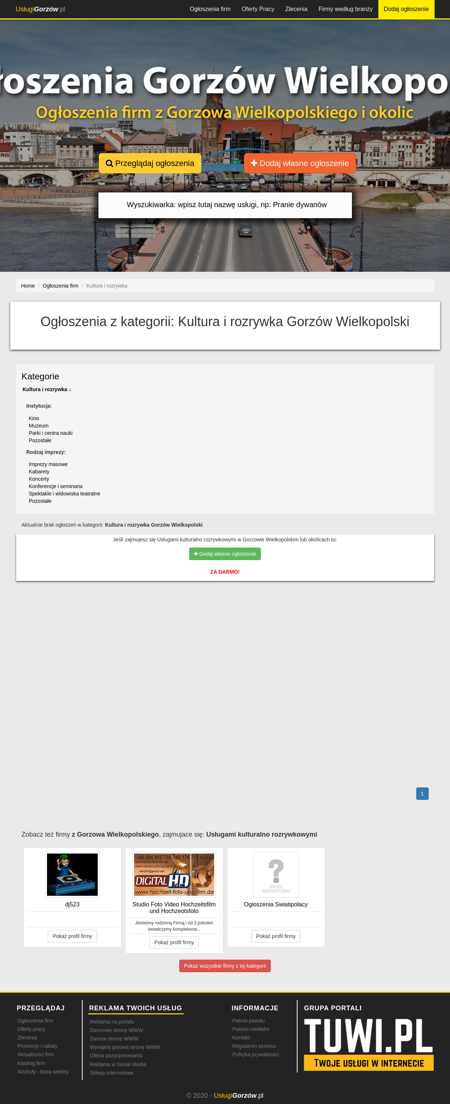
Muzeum (39, 426)
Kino (34, 418)
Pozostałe (40, 440)
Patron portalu (249, 1021)
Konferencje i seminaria (56, 486)
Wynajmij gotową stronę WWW (125, 1047)
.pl (40, 9)
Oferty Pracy (258, 9)
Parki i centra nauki (51, 433)
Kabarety (39, 472)
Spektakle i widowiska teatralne (65, 494)
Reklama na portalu (112, 1022)
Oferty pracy (32, 1029)
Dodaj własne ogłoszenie (300, 163)
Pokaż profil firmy (72, 936)
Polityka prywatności (256, 1054)
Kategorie (41, 376)
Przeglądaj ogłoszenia (150, 163)
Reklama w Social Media (118, 1064)
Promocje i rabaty (38, 1046)
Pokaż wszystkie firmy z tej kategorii (225, 966)
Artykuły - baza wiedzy (43, 1072)
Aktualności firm (36, 1054)
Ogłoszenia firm (210, 9)
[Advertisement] (225, 618)
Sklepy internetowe (111, 1073)
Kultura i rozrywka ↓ (47, 389)
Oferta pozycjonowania (116, 1055)
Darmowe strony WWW (116, 1030)
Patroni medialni (251, 1029)
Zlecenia (296, 9)
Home (28, 286)
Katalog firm (31, 1063)
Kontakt (241, 1037)
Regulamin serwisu (254, 1046)
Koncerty (39, 479)
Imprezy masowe (48, 464)
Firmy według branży (345, 9)
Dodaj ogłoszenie (406, 9)
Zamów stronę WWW (114, 1039)
